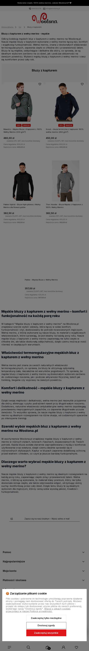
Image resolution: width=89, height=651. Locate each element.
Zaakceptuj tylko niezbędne (46, 618)
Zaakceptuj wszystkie (46, 632)
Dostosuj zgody (46, 625)
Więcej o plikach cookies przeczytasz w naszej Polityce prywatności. (38, 610)
